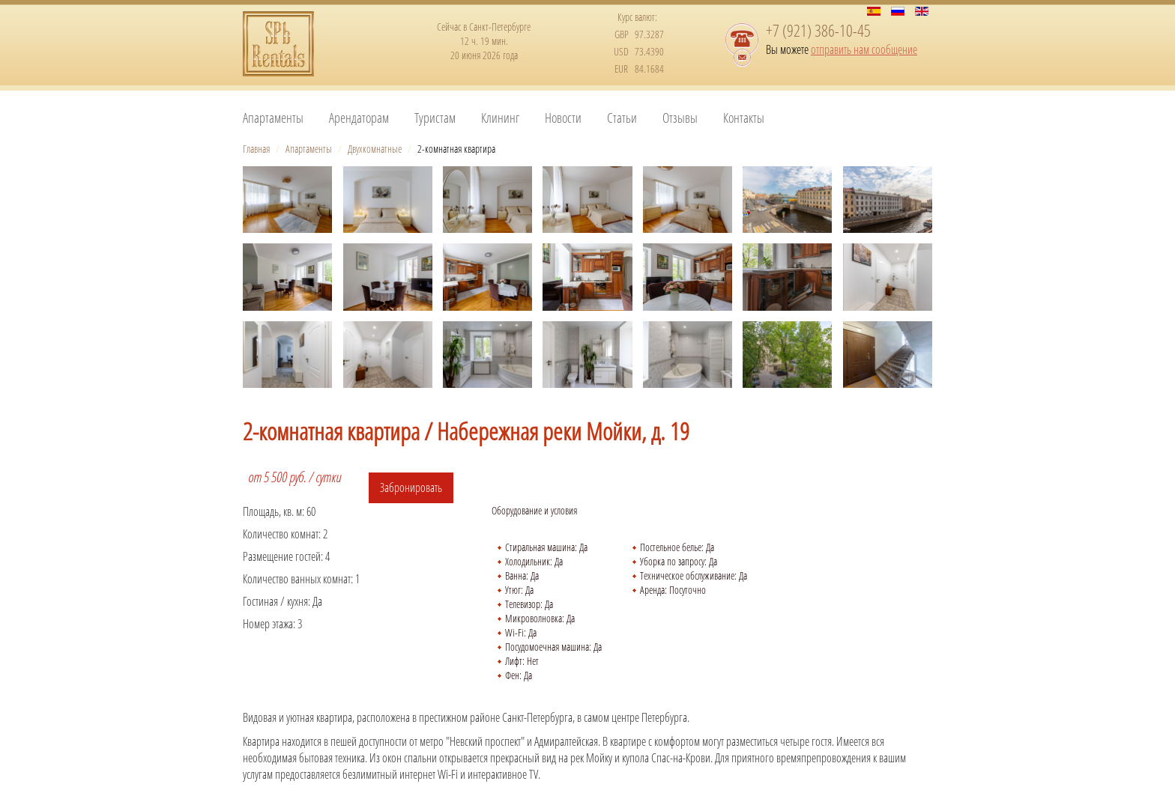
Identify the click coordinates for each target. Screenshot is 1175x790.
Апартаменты (273, 118)
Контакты (743, 118)
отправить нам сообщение (864, 49)
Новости (563, 118)
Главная (256, 149)
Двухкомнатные (375, 149)
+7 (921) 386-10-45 (818, 30)
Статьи (622, 118)
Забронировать (411, 487)
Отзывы (680, 118)
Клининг (500, 118)
